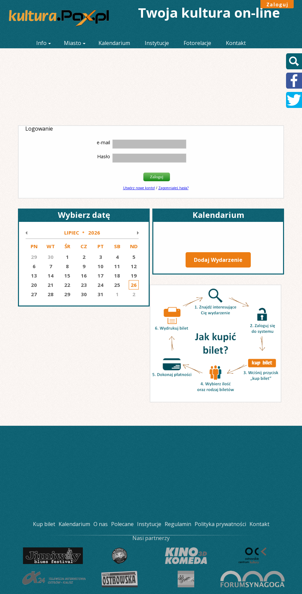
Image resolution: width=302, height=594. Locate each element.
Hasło (103, 157)
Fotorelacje (197, 43)
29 (67, 294)
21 (51, 285)
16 (84, 275)
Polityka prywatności (220, 524)
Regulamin (178, 524)
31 (100, 294)
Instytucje (157, 43)
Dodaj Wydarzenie (218, 260)
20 (34, 285)
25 (117, 285)
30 (84, 294)
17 (100, 275)
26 (134, 285)
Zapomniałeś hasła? (173, 188)
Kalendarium (114, 43)
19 (134, 275)
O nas (100, 524)
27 (34, 294)
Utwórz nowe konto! (139, 188)
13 (34, 275)
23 (84, 285)
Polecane (122, 524)
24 (100, 285)
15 (67, 275)
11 (117, 266)
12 (134, 266)
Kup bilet (44, 524)
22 (67, 285)
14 (51, 275)
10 (100, 266)
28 (51, 294)
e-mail (103, 143)
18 (117, 275)
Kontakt (236, 43)
